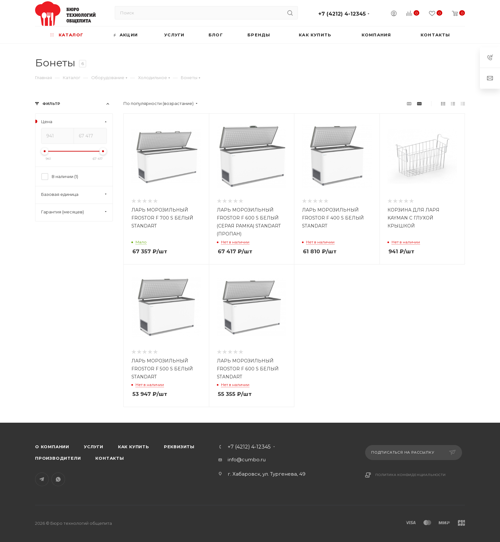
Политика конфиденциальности (410, 475)
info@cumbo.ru (247, 460)
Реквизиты (179, 446)
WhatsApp (58, 479)
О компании (52, 446)
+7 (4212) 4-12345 (342, 14)
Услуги (93, 446)
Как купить (133, 446)
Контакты (109, 458)
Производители (58, 458)
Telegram (42, 479)
